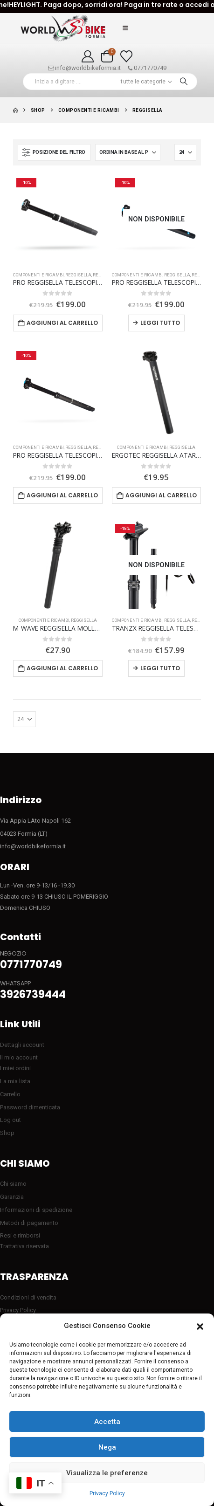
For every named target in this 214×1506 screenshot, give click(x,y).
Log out (10, 1119)
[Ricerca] (183, 81)
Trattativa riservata (24, 1246)
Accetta (107, 1421)
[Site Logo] (63, 28)
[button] (200, 1326)
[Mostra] (185, 152)
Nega (107, 1447)
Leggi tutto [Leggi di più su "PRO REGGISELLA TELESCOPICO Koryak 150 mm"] (160, 323)
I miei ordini (15, 1068)
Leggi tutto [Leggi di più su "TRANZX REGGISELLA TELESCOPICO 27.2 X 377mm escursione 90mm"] (160, 668)
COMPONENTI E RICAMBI (38, 274)
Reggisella (78, 274)
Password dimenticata (30, 1107)
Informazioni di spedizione (36, 1209)
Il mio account (19, 1057)
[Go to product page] (58, 219)
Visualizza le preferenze (107, 1473)
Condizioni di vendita (28, 1297)
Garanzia (12, 1196)
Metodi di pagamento (29, 1222)
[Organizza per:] (127, 152)
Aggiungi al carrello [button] (62, 323)
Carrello (10, 1094)
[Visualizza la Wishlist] (126, 56)
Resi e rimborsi (20, 1235)
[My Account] (88, 56)
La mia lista (15, 1081)
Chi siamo (13, 1183)
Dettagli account (22, 1044)
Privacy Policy (107, 1493)
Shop (7, 1132)
